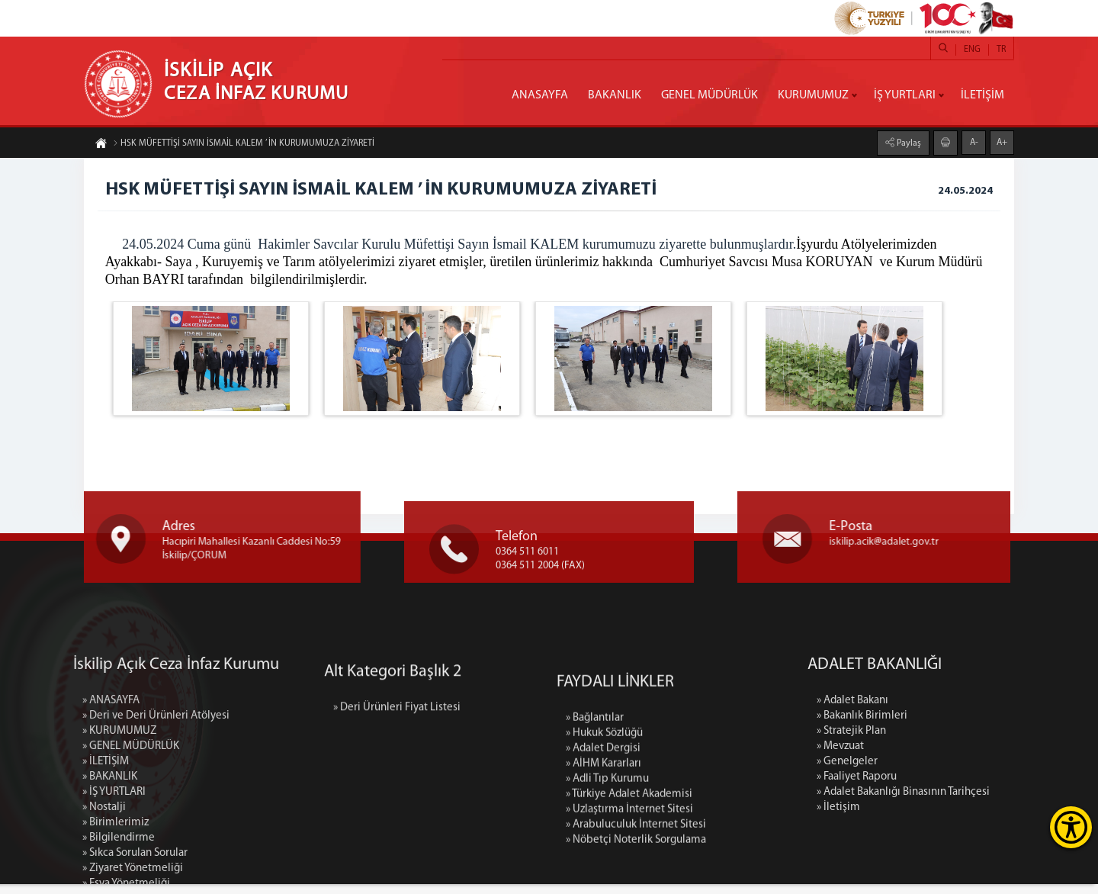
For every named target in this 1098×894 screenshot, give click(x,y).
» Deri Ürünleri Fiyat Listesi (397, 754)
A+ (1002, 138)
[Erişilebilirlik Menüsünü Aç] (1071, 827)
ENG (972, 49)
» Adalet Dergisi (603, 848)
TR (1001, 49)
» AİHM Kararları (603, 863)
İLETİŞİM (982, 95)
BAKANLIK (614, 95)
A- (974, 138)
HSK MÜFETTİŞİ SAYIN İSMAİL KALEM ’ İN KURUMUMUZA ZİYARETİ (243, 146)
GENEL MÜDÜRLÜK (709, 95)
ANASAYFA (540, 95)
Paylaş (907, 139)
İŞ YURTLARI (905, 95)
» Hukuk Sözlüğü (604, 832)
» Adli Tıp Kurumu (607, 878)
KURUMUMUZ (813, 95)
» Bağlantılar (595, 817)
